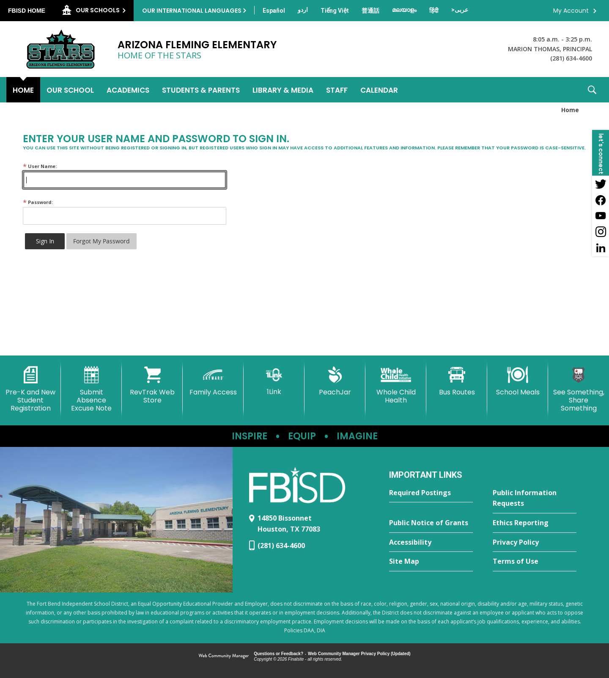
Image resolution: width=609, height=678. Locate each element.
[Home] (23, 89)
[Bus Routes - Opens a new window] (457, 381)
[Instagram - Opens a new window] (600, 232)
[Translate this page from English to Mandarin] (370, 10)
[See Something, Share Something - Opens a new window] (578, 389)
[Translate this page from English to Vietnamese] (334, 10)
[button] (592, 89)
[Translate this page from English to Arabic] (459, 10)
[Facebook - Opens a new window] (600, 199)
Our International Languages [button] (191, 10)
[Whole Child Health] (396, 385)
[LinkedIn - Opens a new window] (600, 248)
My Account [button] (571, 10)
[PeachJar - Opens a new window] (335, 381)
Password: (38, 202)
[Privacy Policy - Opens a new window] (535, 542)
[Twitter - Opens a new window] (600, 183)
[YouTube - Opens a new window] (600, 215)
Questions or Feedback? (278, 653)
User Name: (40, 166)
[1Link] (274, 381)
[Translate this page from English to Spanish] (273, 10)
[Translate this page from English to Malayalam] (404, 10)
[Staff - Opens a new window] (337, 89)
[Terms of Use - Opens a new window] (535, 561)
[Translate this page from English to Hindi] (434, 10)
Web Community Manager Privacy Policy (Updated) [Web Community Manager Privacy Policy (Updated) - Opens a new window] (359, 653)
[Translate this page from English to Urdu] (303, 10)
